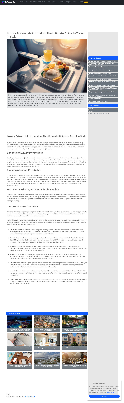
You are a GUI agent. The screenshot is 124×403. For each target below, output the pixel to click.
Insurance (60, 2)
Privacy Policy (110, 392)
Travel (75, 2)
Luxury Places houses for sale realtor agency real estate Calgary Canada (101, 70)
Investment (33, 2)
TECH (48, 2)
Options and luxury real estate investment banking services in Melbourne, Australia (102, 92)
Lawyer (91, 111)
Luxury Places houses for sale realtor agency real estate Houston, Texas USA (101, 64)
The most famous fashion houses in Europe (100, 73)
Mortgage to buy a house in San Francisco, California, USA (102, 82)
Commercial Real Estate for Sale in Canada (100, 79)
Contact (80, 2)
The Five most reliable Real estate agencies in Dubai (102, 61)
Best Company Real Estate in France (98, 101)
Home (22, 2)
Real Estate (41, 2)
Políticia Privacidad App (95, 98)
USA (27, 2)
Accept (104, 396)
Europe (91, 108)
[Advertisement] (57, 18)
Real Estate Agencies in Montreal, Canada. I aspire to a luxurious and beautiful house (103, 67)
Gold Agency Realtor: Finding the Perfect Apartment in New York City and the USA (103, 95)
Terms (33, 396)
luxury (54, 2)
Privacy (27, 396)
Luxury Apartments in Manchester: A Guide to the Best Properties (103, 76)
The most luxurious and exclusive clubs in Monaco (102, 85)
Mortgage (68, 2)
